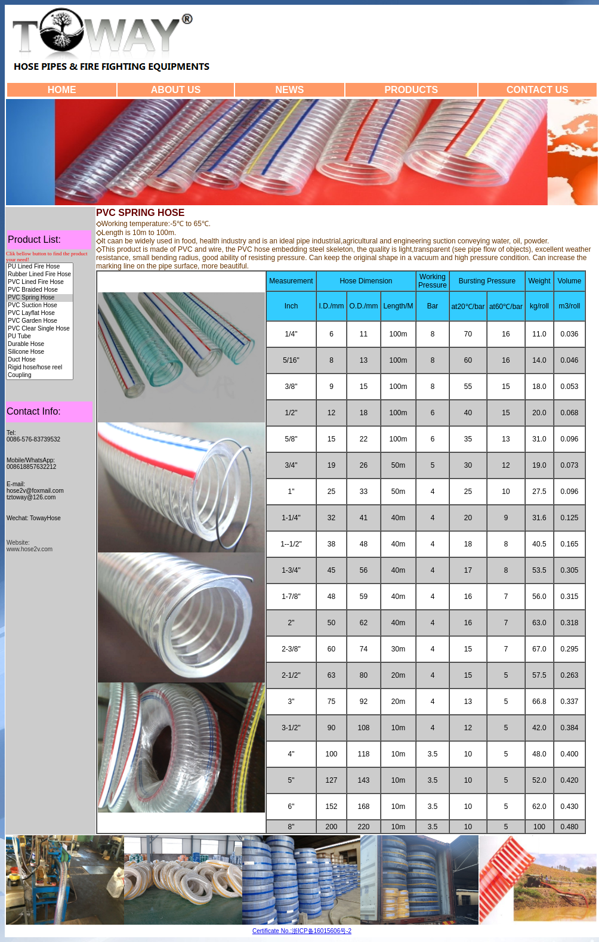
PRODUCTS (411, 90)
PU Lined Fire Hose (40, 267)
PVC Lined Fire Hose (40, 282)
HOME (62, 90)
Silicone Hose (40, 352)
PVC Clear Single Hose (40, 329)
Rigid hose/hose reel (40, 368)
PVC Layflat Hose (40, 313)
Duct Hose (40, 360)
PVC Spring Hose (40, 298)
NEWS (289, 90)
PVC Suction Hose (40, 306)
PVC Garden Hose (40, 321)
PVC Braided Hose (40, 290)
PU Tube (40, 337)
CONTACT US (538, 90)
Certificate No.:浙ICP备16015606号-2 (301, 931)
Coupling (40, 375)
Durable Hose (40, 344)
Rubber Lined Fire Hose (40, 275)
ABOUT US (176, 90)
